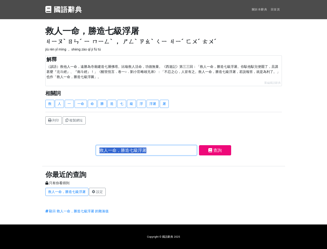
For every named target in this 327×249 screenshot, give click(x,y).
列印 (53, 120)
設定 (97, 192)
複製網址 (74, 120)
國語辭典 (63, 10)
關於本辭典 (259, 9)
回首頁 (275, 9)
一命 (80, 104)
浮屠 (152, 104)
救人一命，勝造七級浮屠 (67, 192)
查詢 (215, 150)
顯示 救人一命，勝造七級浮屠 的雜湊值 (77, 211)
